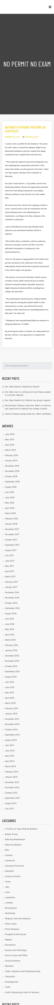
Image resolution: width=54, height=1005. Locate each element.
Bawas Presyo (11, 834)
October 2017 (11, 540)
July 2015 (9, 682)
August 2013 (10, 803)
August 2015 (11, 677)
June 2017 (10, 561)
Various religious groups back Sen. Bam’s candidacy (28, 414)
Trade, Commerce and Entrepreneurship (22, 971)
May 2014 (9, 756)
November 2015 (12, 661)
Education (28, 136)
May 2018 (9, 503)
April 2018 (9, 508)
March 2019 (10, 450)
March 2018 (10, 513)
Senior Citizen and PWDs (16, 955)
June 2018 (10, 497)
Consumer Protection (14, 866)
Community (10, 860)
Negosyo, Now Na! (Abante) (18, 918)
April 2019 (9, 445)
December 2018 (12, 466)
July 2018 (9, 492)
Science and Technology (16, 950)
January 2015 (11, 714)
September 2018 (12, 482)
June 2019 (10, 434)
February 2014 (11, 772)
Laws (7, 892)
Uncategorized (11, 982)
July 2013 (9, 809)
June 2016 (10, 624)
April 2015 (9, 698)
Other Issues (11, 924)
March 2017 (10, 576)
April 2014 (10, 761)
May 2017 (9, 566)
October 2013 (11, 793)
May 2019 (9, 439)
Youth (7, 987)
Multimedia (10, 913)
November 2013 (12, 787)
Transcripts (10, 976)
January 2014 (11, 777)
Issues (35, 136)
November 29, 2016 (12, 136)
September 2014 (12, 735)
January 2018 (11, 524)
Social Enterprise (12, 961)
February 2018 (11, 519)
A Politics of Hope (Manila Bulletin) (21, 829)
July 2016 (9, 619)
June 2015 (10, 687)
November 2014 (12, 724)
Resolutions (10, 945)
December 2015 (12, 656)
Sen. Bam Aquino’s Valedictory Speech (22, 387)
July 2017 (9, 555)
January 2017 (11, 587)
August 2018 (11, 487)
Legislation (10, 897)
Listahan (9, 903)
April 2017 (9, 571)
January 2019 (11, 460)
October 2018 (11, 476)
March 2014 (10, 766)
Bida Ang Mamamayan (15, 839)
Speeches (9, 966)
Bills (7, 850)
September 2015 (12, 671)
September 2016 (12, 608)
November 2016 (12, 598)
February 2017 (11, 582)
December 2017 (12, 529)
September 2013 (12, 798)
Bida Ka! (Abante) (13, 845)
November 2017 (12, 534)
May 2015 (9, 693)
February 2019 (11, 455)
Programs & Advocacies (15, 934)
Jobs (7, 887)
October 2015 (11, 666)
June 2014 (10, 751)
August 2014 (11, 740)
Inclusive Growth (12, 876)
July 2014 (9, 745)
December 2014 (12, 719)
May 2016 (9, 629)
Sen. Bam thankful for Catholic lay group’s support (28, 400)
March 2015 (10, 703)
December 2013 (12, 782)
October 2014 (11, 729)
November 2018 (12, 471)
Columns (9, 855)
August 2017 (11, 550)
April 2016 (9, 635)
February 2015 (11, 708)
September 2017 (12, 545)
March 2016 (10, 640)
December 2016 (12, 592)
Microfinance (11, 908)
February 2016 (11, 645)
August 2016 (11, 613)
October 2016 (11, 603)
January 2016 (11, 650)
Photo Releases (12, 929)
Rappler (8, 940)
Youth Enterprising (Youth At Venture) (22, 992)
